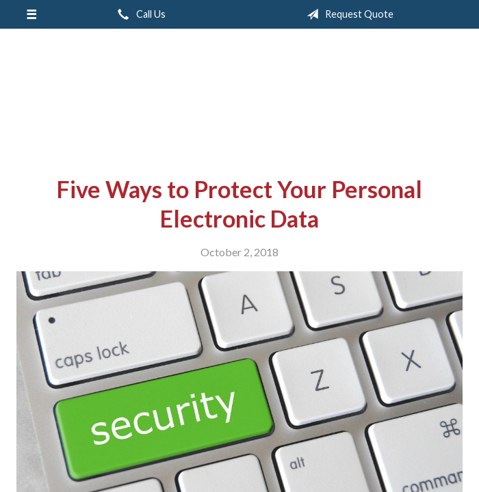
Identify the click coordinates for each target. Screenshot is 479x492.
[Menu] (31, 14)
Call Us (139, 14)
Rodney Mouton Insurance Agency (239, 97)
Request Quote (347, 14)
